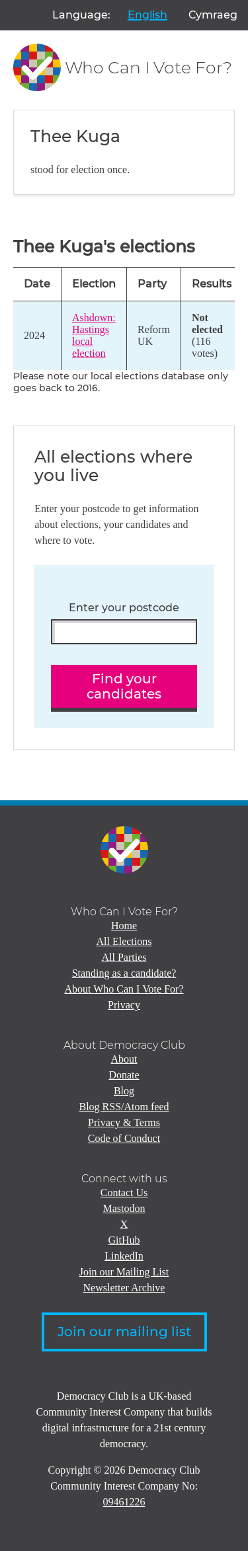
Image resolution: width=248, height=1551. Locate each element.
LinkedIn (124, 1256)
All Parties (124, 957)
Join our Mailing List (124, 1271)
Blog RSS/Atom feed (124, 1106)
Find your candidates (124, 686)
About (124, 1059)
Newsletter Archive (124, 1287)
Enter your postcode (124, 608)
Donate (123, 1074)
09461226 (124, 1501)
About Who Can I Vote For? (124, 989)
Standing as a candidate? (124, 973)
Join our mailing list (124, 1332)
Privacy (124, 1004)
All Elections (124, 941)
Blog (124, 1090)
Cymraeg (212, 15)
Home (124, 925)
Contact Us (124, 1192)
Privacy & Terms (124, 1122)
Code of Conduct (124, 1138)
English (147, 15)
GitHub (124, 1240)
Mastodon (124, 1208)
